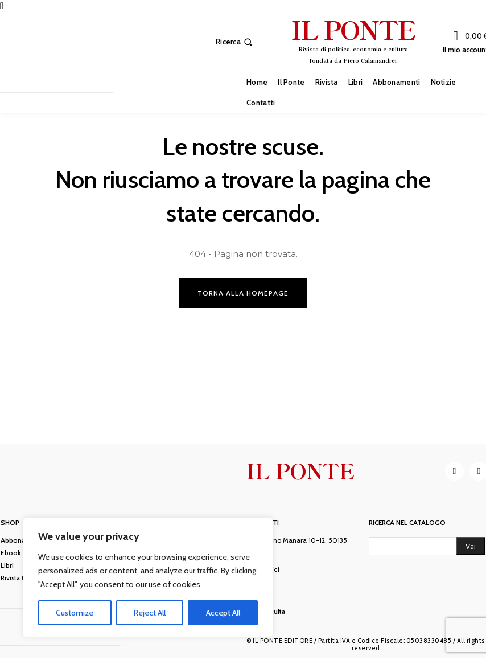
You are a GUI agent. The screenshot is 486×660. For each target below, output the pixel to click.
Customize (74, 613)
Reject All (150, 613)
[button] (235, 42)
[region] (148, 577)
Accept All (223, 613)
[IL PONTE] (353, 40)
